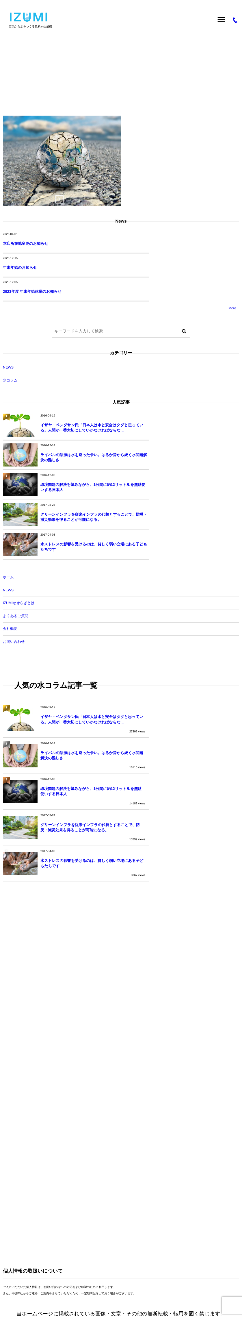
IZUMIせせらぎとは (19, 529)
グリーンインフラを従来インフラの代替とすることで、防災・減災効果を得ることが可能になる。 (198, 440)
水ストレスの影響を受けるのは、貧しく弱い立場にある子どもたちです (80, 472)
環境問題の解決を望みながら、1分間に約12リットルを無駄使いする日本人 (79, 440)
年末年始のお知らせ (138, 243)
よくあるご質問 (15, 542)
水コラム (114, 356)
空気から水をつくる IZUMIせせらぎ (39, 1226)
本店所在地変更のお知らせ (25, 243)
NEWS (114, 343)
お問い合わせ (14, 568)
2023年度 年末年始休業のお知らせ (32, 267)
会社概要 (10, 555)
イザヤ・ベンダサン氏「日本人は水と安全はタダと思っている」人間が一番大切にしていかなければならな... (80, 406)
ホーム (8, 503)
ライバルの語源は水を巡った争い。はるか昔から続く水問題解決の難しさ (197, 406)
